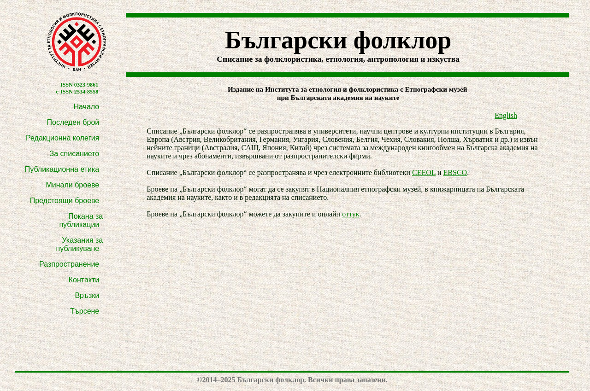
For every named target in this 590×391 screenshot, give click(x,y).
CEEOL (424, 172)
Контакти (84, 280)
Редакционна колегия (62, 138)
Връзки (87, 295)
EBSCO (455, 172)
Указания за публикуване (79, 244)
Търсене (84, 311)
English (506, 115)
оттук (350, 214)
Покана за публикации (81, 220)
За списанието (75, 154)
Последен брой (73, 122)
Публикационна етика (62, 169)
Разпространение (69, 264)
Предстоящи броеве (65, 200)
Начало (87, 107)
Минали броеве (72, 185)
